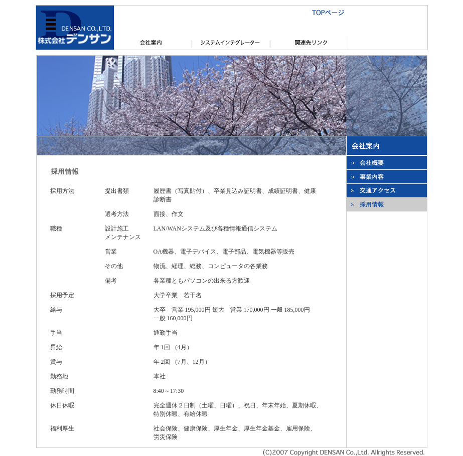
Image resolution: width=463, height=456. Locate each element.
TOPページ (231, 13)
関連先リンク (309, 43)
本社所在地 (387, 190)
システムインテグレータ (231, 43)
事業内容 (387, 176)
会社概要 (153, 43)
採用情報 (387, 204)
